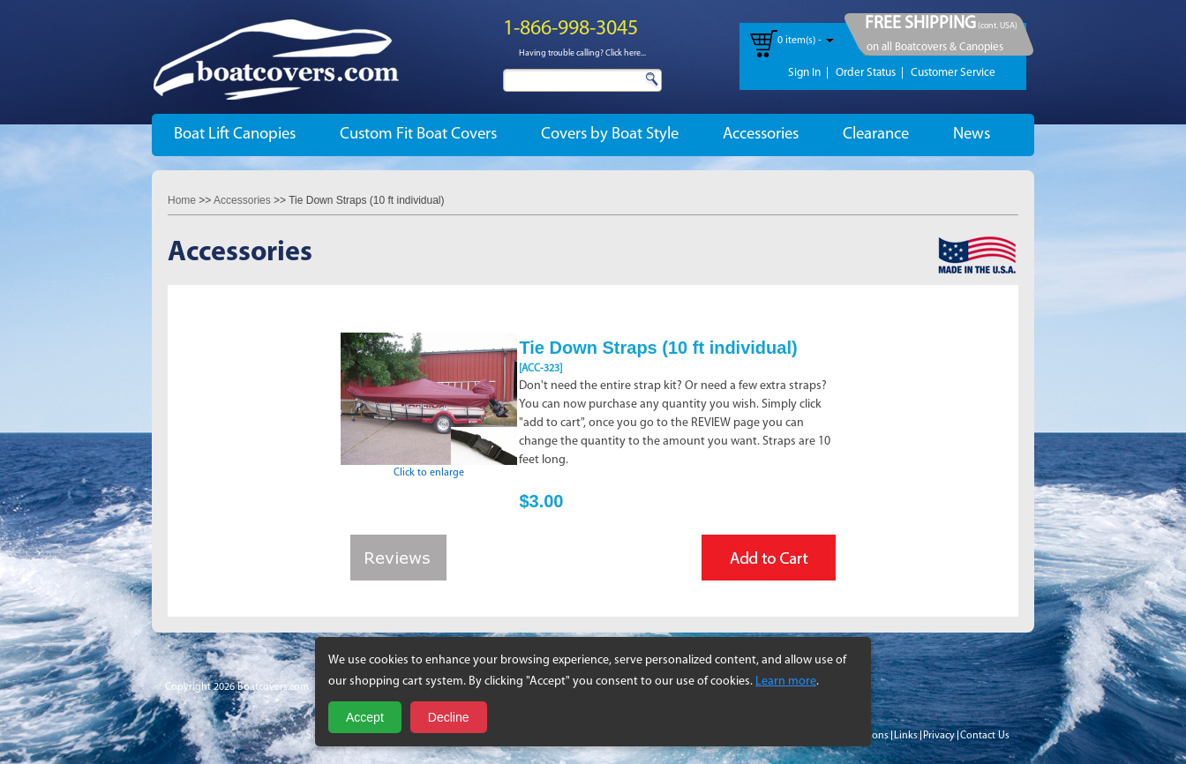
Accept (365, 717)
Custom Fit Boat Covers (418, 134)
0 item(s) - (799, 40)
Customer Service (953, 73)
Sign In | (808, 73)
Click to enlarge (429, 467)
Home (182, 200)
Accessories (761, 134)
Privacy (939, 735)
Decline (448, 717)
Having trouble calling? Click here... (582, 53)
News (971, 134)
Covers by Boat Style (610, 134)
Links (906, 735)
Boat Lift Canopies (235, 134)
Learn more (785, 681)
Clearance (876, 134)
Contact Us (985, 735)
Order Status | (870, 73)
